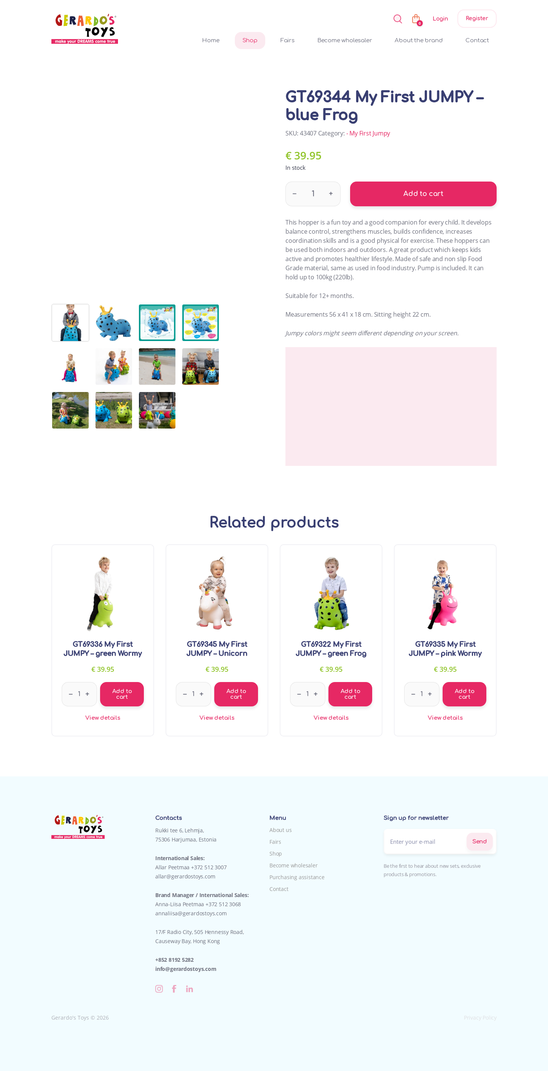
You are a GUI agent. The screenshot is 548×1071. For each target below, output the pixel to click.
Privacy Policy (480, 1017)
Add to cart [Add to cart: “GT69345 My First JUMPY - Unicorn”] (236, 694)
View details (102, 718)
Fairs (287, 40)
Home (210, 40)
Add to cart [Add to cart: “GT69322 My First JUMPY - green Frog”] (350, 694)
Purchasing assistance (297, 877)
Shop (250, 40)
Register (477, 18)
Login (440, 19)
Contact (477, 40)
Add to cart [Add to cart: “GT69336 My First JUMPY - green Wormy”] (122, 694)
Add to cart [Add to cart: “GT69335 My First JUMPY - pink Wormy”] (465, 694)
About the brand (419, 40)
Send (479, 841)
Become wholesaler (344, 40)
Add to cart (423, 194)
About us (280, 830)
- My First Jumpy (368, 133)
